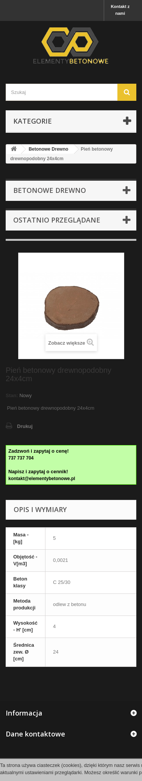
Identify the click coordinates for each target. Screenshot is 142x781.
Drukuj (25, 426)
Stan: (12, 395)
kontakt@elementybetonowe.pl (41, 478)
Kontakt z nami (120, 10)
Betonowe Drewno (49, 149)
